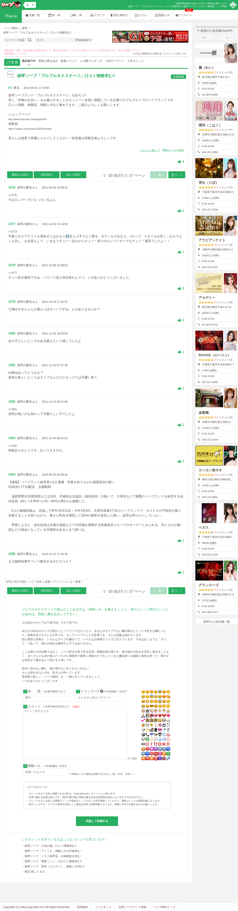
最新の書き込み (48, 60)
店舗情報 (178, 76)
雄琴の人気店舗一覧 (216, 621)
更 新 (12, 62)
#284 (11, 474)
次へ (176, 175)
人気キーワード (115, 60)
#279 (11, 301)
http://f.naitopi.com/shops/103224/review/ (30, 128)
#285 (11, 554)
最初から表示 (20, 174)
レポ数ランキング (91, 60)
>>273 (12, 231)
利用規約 (82, 907)
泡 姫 (54, 15)
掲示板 (11, 15)
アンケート (184, 13)
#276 (11, 187)
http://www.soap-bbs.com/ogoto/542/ (27, 119)
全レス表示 (73, 174)
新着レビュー (69, 60)
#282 (11, 401)
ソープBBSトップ (164, 907)
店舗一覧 (32, 15)
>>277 (12, 272)
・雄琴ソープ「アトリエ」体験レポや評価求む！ (52, 851)
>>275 (12, 195)
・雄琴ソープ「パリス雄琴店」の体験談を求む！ (52, 856)
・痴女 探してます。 (35, 871)
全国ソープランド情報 (132, 907)
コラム (140, 15)
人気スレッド (135, 60)
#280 (11, 333)
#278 (11, 265)
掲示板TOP (29, 60)
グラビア (97, 15)
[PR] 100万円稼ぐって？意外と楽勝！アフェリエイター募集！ (45, 581)
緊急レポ (162, 15)
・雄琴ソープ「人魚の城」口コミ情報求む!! (49, 845)
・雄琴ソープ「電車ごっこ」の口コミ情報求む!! (52, 861)
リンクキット (103, 907)
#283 (11, 438)
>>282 (12, 445)
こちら (18, 53)
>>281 (12, 409)
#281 (11, 365)
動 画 (76, 15)
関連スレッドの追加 (173, 150)
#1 (10, 87)
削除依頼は (9, 53)
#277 (11, 224)
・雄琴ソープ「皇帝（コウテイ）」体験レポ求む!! (53, 866)
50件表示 (47, 174)
